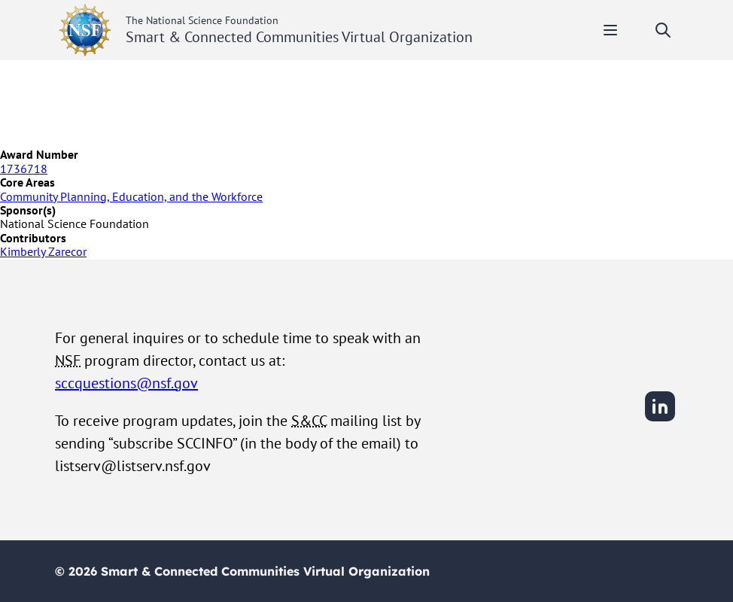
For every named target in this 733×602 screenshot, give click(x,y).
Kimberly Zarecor (43, 251)
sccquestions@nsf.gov (126, 383)
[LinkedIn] (660, 419)
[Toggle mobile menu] (610, 30)
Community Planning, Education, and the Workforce (131, 196)
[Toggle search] (663, 30)
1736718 (23, 168)
